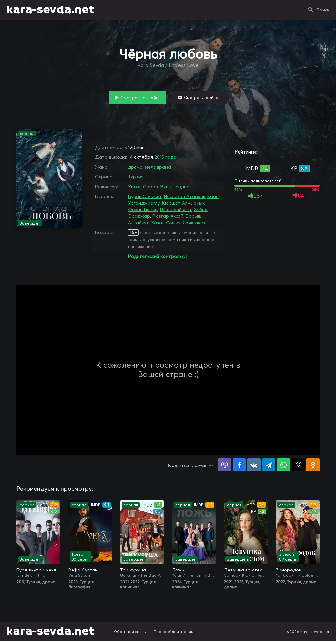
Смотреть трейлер (202, 97)
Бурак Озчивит (145, 196)
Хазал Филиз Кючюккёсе (179, 223)
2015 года (165, 157)
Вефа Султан (83, 570)
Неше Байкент (176, 209)
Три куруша (133, 570)
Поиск (322, 10)
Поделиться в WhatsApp (283, 464)
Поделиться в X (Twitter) (298, 464)
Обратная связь (130, 631)
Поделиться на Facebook (239, 464)
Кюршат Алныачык (183, 203)
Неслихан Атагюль (184, 196)
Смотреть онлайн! (139, 97)
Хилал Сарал (143, 187)
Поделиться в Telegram (268, 464)
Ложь (178, 570)
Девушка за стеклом (246, 570)
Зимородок (288, 570)
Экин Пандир (175, 187)
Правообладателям (174, 631)
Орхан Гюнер (143, 209)
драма (135, 167)
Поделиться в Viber (224, 464)
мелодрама (158, 167)
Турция (136, 177)
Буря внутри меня (36, 570)
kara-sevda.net (50, 10)
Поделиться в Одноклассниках (313, 464)
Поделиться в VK (254, 464)
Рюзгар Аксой (167, 216)
